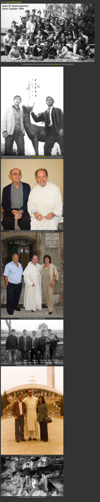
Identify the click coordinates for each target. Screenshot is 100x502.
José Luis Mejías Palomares (39, 156)
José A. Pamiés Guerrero (14, 2)
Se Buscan (55, 64)
